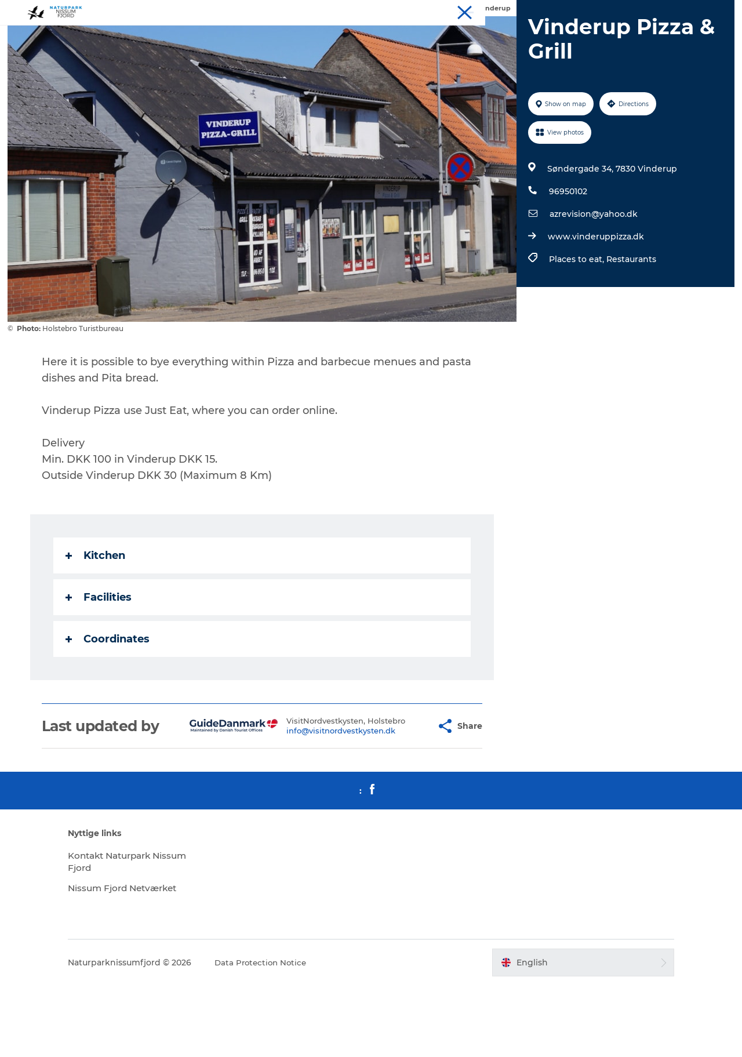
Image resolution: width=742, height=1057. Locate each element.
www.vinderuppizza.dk (594, 291)
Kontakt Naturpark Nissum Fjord (142, 933)
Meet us (667, 11)
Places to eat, (576, 314)
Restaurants (629, 314)
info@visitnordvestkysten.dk (313, 799)
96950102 (566, 246)
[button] (400, 790)
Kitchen (96, 610)
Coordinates (109, 694)
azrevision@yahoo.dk (592, 269)
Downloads (711, 11)
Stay (612, 11)
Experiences (572, 11)
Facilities (100, 652)
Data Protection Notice (292, 1034)
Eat (636, 11)
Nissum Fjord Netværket (155, 959)
